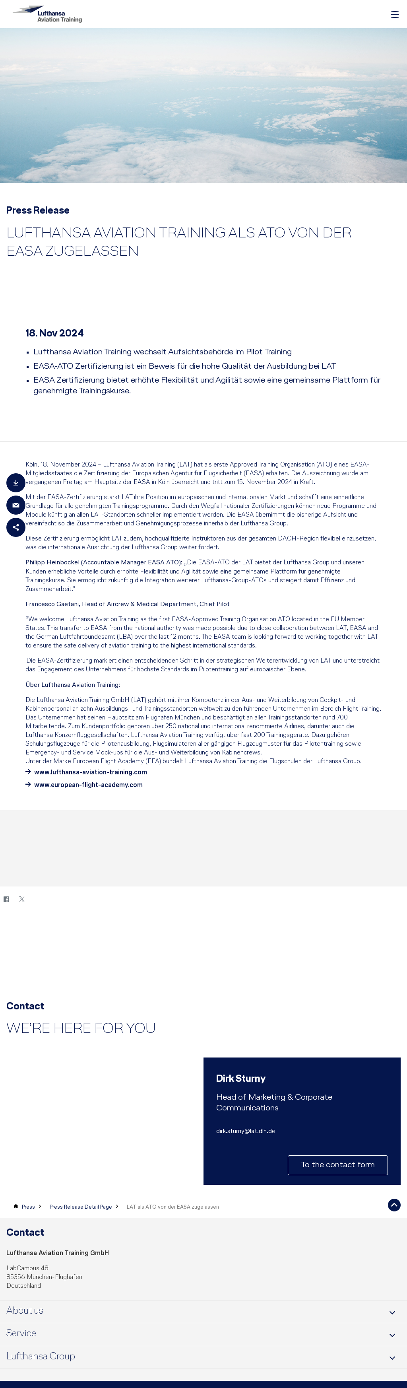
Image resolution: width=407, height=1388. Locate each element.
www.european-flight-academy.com (89, 788)
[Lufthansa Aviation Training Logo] (47, 14)
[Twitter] (22, 903)
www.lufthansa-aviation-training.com (90, 776)
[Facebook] (6, 903)
